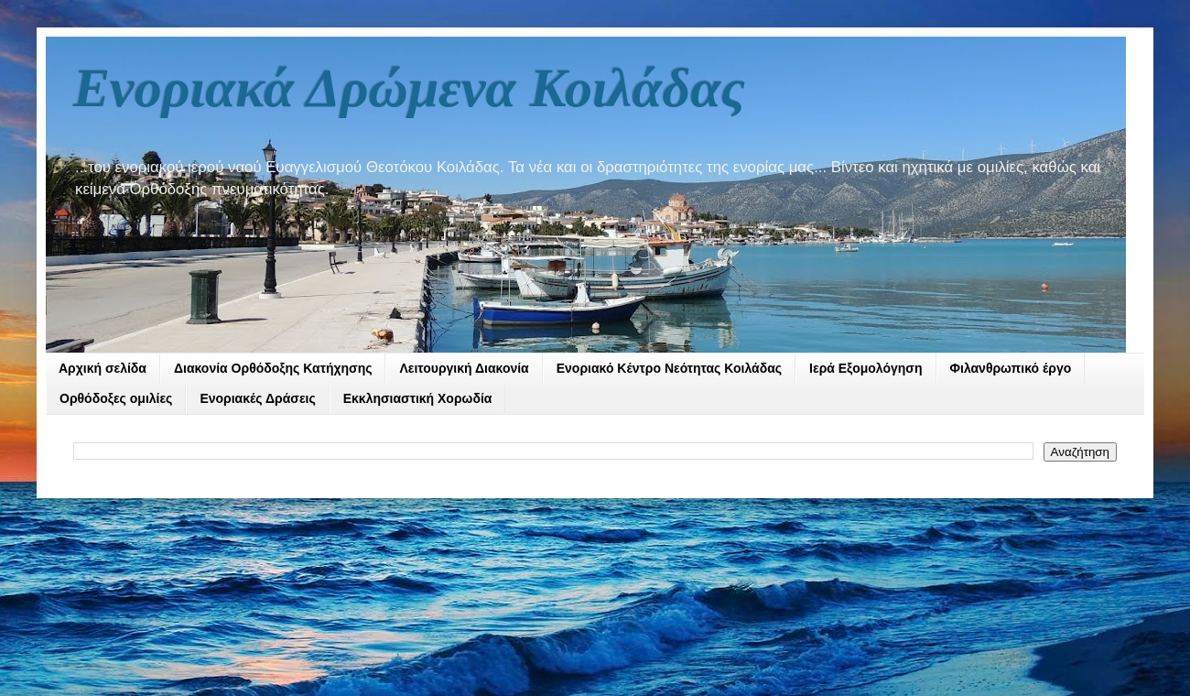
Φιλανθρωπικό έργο (1011, 368)
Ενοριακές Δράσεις (257, 398)
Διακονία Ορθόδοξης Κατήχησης (273, 368)
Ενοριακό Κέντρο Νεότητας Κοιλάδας (669, 368)
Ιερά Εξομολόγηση (865, 368)
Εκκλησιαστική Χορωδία (417, 398)
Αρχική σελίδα (102, 368)
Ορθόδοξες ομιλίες (116, 398)
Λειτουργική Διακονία (463, 368)
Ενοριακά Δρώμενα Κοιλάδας (409, 88)
